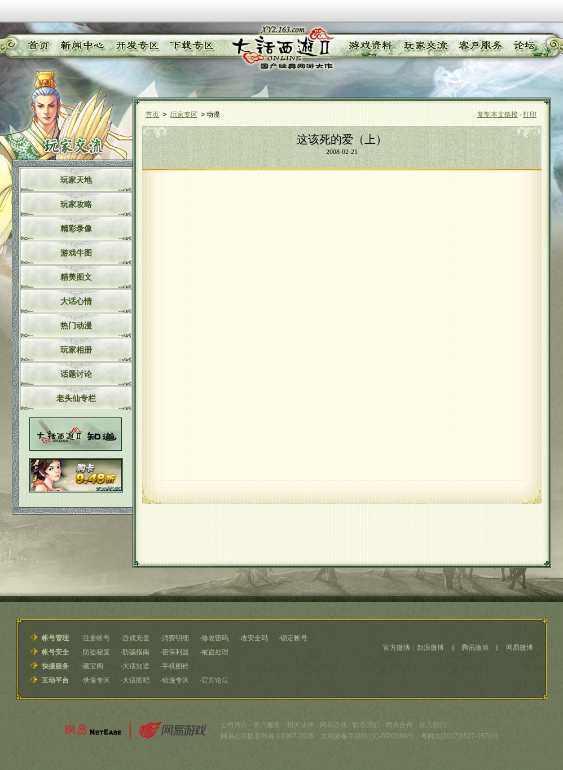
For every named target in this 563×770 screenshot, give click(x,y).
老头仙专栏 (76, 398)
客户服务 (480, 46)
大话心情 (76, 301)
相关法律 (300, 725)
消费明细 (175, 638)
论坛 (523, 46)
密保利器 (175, 652)
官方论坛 (214, 680)
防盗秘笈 (96, 652)
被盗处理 (214, 652)
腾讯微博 (475, 648)
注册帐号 (96, 638)
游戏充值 (135, 638)
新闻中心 (80, 46)
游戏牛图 (76, 252)
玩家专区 (183, 114)
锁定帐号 (293, 638)
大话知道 (135, 666)
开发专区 (135, 46)
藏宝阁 (93, 666)
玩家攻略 (76, 204)
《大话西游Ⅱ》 (282, 48)
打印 (529, 114)
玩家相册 (76, 349)
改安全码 (254, 638)
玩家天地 (76, 179)
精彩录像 (76, 228)
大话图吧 (135, 680)
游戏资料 (370, 46)
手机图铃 (175, 666)
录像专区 (96, 680)
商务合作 (399, 725)
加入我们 (432, 725)
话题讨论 (76, 374)
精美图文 (76, 276)
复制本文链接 (497, 114)
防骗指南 (135, 652)
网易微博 (519, 648)
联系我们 (366, 725)
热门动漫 (76, 325)
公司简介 (234, 725)
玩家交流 (426, 46)
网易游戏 (333, 725)
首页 (37, 46)
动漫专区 (175, 680)
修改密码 (214, 638)
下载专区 (190, 46)
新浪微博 (430, 648)
